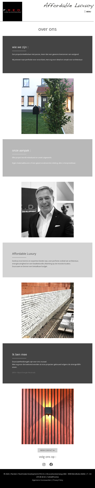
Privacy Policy (58, 480)
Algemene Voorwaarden (41, 480)
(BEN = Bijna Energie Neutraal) (23, 372)
